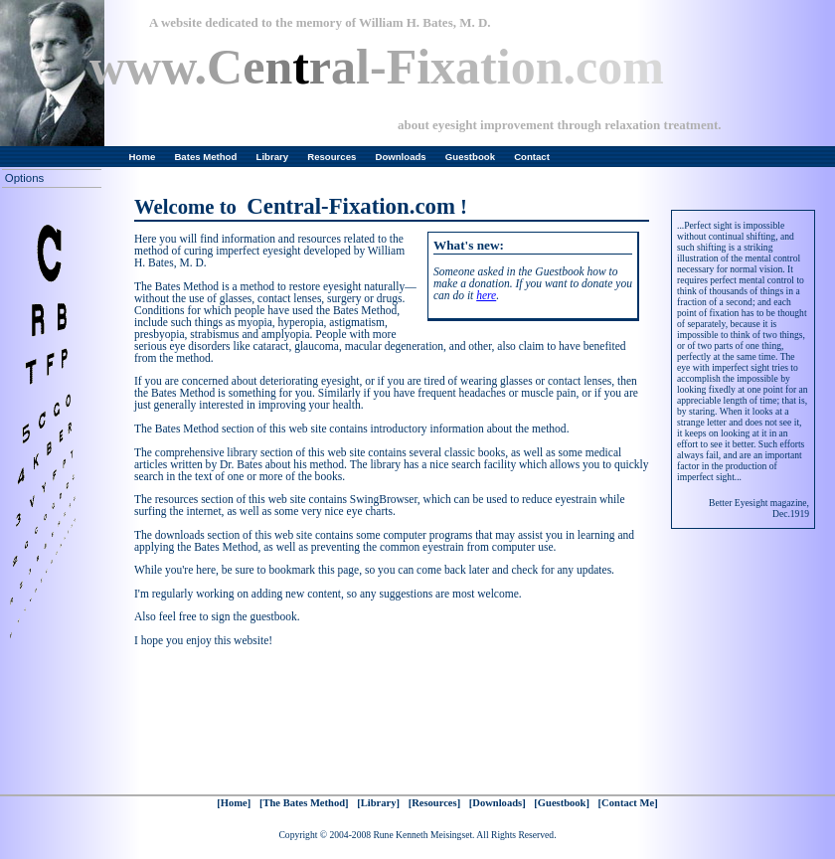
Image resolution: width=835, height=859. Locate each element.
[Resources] (435, 802)
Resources (331, 156)
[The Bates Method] (304, 802)
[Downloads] (497, 802)
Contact (532, 156)
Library (272, 156)
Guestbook (470, 156)
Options (24, 178)
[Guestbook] (561, 802)
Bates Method (205, 156)
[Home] (233, 802)
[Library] (378, 802)
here (486, 295)
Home (142, 156)
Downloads (401, 156)
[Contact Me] (628, 802)
